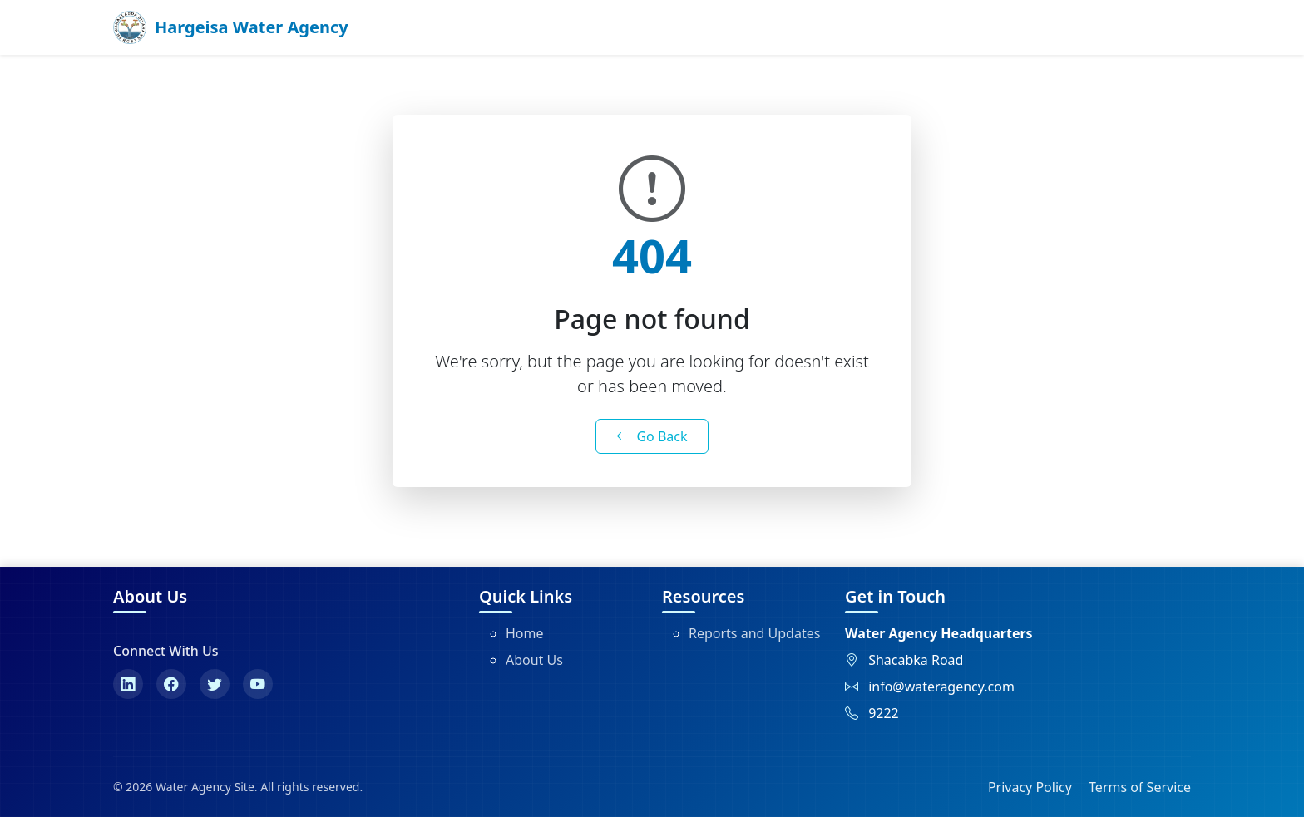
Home (525, 633)
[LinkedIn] (128, 684)
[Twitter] (215, 684)
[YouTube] (258, 684)
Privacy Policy (1030, 787)
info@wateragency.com (941, 686)
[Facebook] (171, 684)
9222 (883, 713)
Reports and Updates (754, 633)
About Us (534, 660)
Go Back (651, 436)
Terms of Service (1140, 787)
